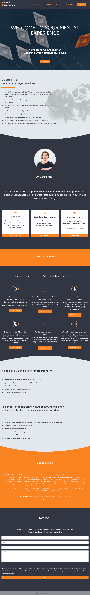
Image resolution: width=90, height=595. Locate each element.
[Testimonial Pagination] (43, 499)
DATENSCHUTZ (49, 592)
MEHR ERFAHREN (14, 235)
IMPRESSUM (39, 592)
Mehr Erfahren (15, 456)
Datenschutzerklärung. (8, 573)
